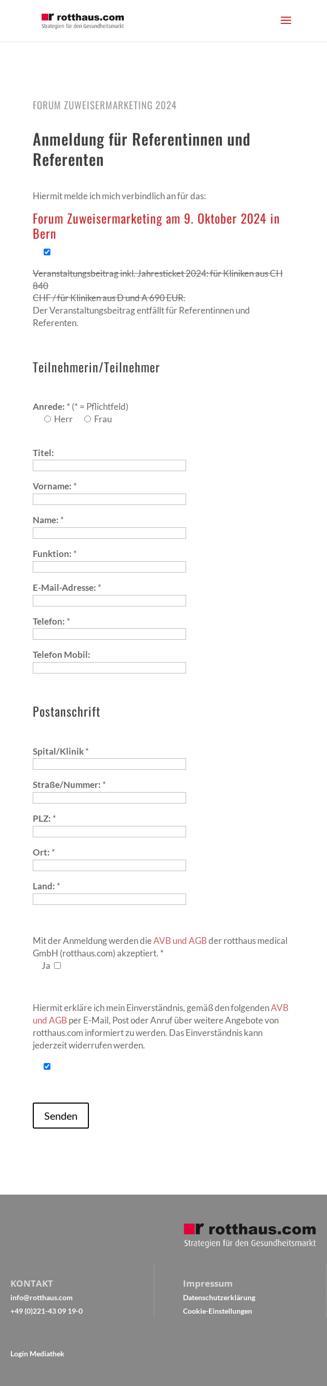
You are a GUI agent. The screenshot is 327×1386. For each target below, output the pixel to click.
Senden (60, 1115)
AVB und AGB (180, 940)
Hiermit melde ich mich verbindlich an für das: (119, 195)
